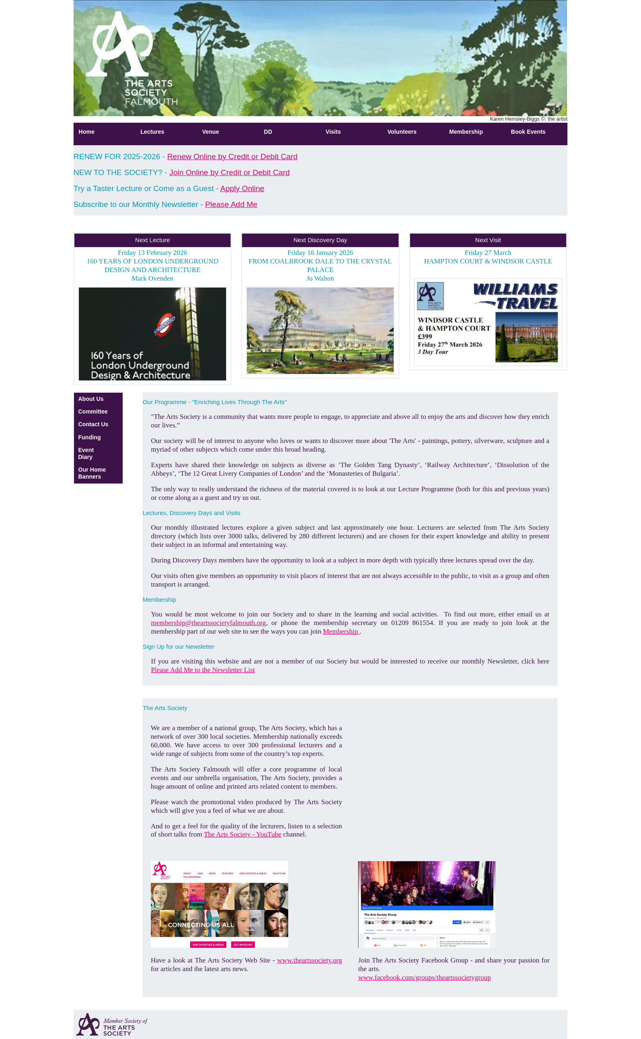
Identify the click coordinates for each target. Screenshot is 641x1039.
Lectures (152, 131)
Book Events (528, 131)
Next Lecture (152, 239)
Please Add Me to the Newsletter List (203, 670)
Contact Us (93, 424)
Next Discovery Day (320, 239)
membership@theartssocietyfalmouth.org (208, 623)
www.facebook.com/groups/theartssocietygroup (424, 977)
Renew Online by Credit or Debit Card (232, 156)
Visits (333, 131)
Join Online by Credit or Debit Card (229, 172)
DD (268, 131)
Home (86, 131)
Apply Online (242, 188)
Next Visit (488, 239)
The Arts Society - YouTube (243, 834)
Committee (93, 411)
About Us (90, 399)
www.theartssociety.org (309, 960)
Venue (210, 131)
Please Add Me (231, 204)
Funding (89, 437)
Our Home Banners (92, 473)
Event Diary (86, 453)
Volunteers (402, 131)
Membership (466, 131)
